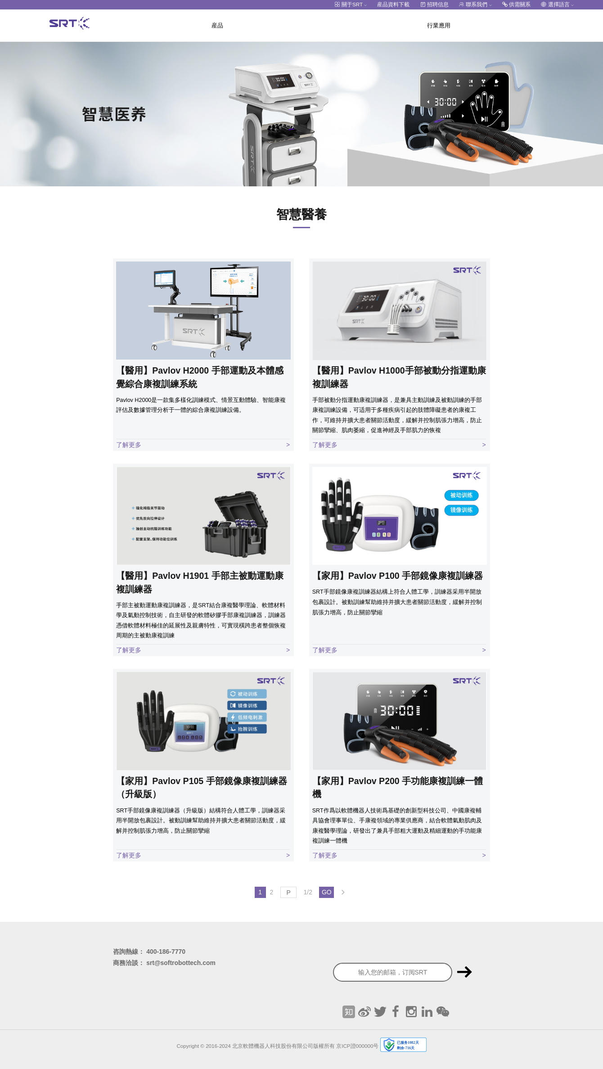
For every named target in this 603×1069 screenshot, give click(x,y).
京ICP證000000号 (357, 1045)
